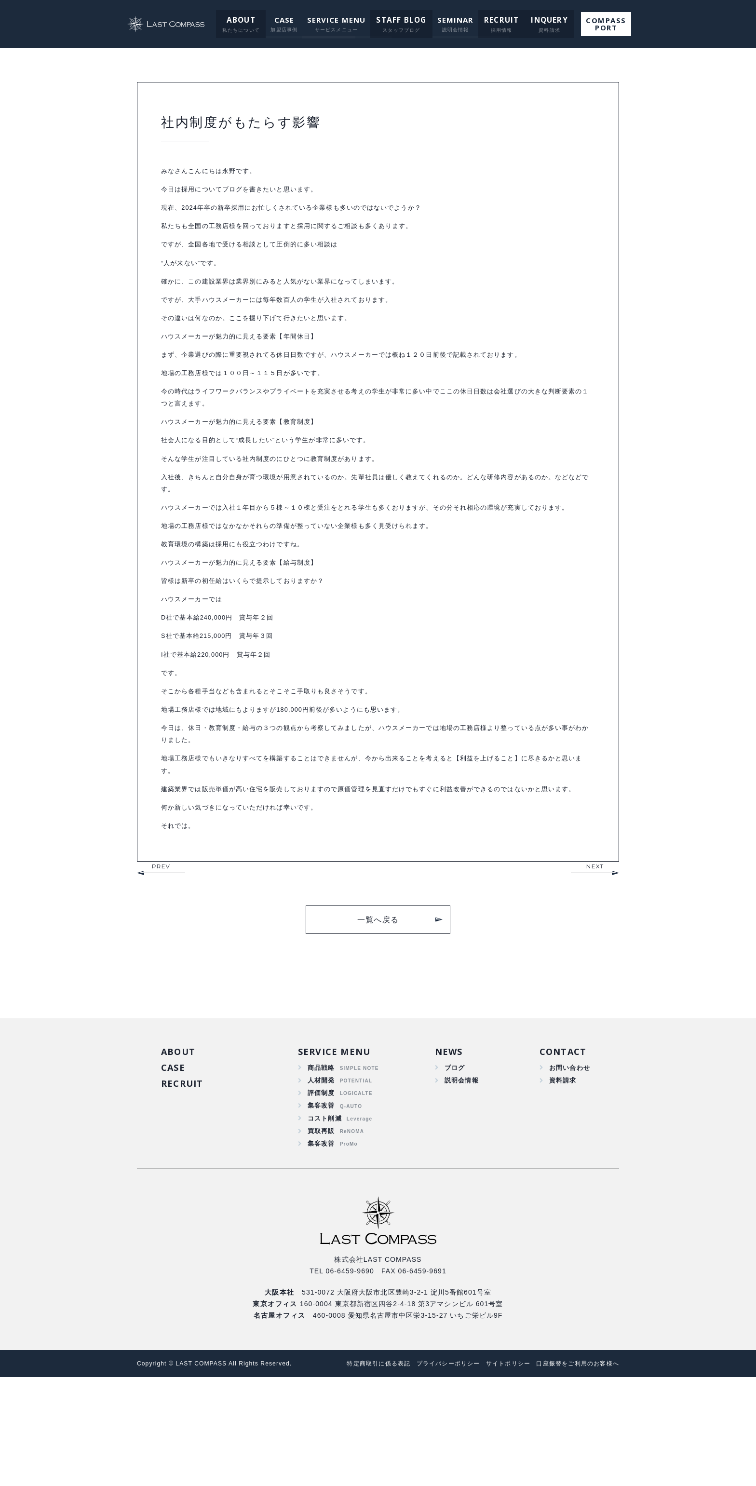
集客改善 (321, 1209)
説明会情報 (460, 1181)
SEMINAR (453, 20)
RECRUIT (498, 20)
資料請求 (561, 1181)
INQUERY (543, 20)
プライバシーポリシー (433, 1472)
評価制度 (321, 1195)
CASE (285, 20)
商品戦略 (321, 1168)
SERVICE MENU (337, 20)
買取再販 (321, 1237)
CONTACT (562, 1150)
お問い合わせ (568, 1168)
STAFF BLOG (401, 20)
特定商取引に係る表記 (358, 1472)
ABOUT (243, 20)
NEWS (447, 1150)
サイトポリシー (499, 1472)
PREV (161, 964)
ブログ (453, 1168)
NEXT (595, 964)
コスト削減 (325, 1223)
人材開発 (321, 1181)
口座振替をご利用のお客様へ (574, 1472)
